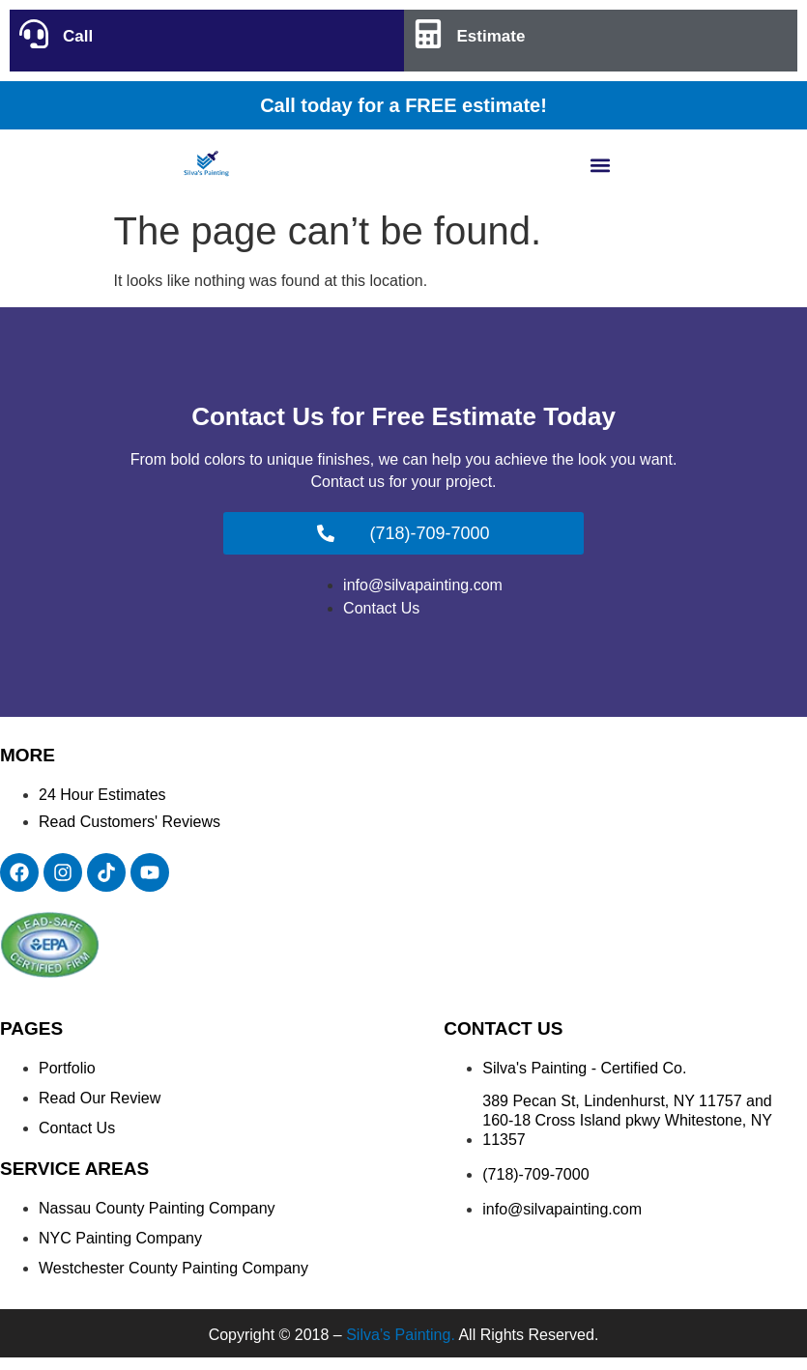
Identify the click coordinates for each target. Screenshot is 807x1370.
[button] (601, 165)
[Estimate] (428, 33)
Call (78, 36)
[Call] (33, 33)
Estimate (491, 36)
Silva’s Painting (398, 1335)
